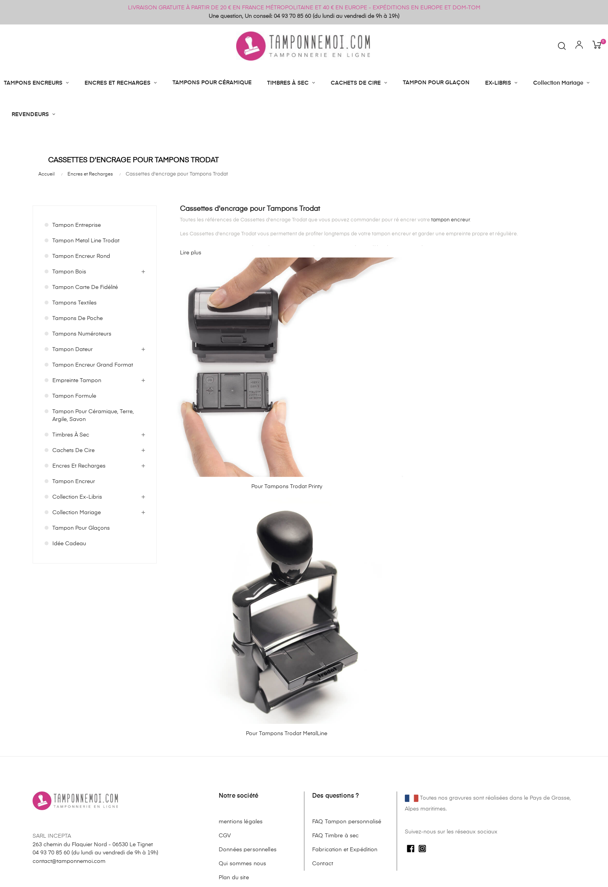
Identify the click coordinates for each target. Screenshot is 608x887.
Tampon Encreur (73, 481)
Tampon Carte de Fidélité (85, 287)
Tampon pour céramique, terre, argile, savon (93, 415)
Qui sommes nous (242, 694)
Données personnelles (247, 680)
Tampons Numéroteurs (81, 334)
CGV (225, 666)
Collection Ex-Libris (77, 497)
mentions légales (241, 652)
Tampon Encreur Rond (81, 256)
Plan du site (234, 708)
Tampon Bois (69, 272)
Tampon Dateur (72, 349)
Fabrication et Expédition (345, 680)
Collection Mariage (76, 512)
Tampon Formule (74, 396)
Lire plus (190, 253)
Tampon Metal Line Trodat (85, 240)
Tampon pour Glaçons (81, 528)
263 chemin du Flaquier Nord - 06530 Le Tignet (93, 675)
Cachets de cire (73, 450)
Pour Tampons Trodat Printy (216, 351)
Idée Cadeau (69, 543)
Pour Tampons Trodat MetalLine (321, 354)
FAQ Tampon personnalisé (346, 652)
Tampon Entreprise (76, 225)
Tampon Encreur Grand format (92, 365)
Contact (322, 694)
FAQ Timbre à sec (335, 666)
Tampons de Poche (77, 318)
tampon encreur (450, 220)
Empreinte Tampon (76, 380)
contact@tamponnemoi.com (69, 692)
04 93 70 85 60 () (95, 683)
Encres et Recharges (78, 466)
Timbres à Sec (70, 435)
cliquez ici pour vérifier (372, 880)
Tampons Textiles (74, 303)
